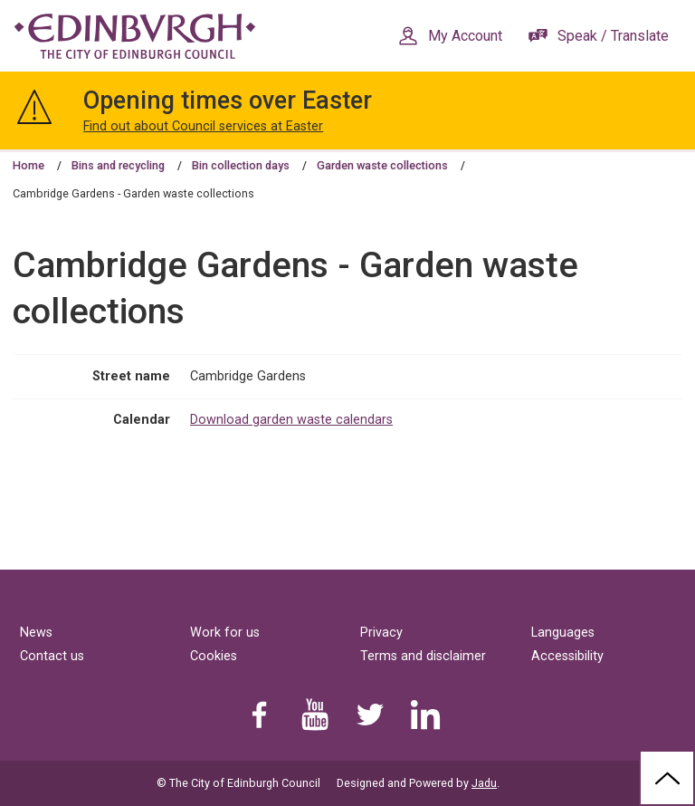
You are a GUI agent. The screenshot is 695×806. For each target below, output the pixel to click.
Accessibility (567, 656)
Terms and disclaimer (423, 656)
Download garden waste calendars (291, 419)
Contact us (52, 656)
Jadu (484, 783)
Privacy (381, 632)
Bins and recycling (118, 165)
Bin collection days (241, 165)
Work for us (225, 632)
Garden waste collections (382, 165)
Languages (563, 632)
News (36, 632)
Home (28, 165)
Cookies (213, 656)
